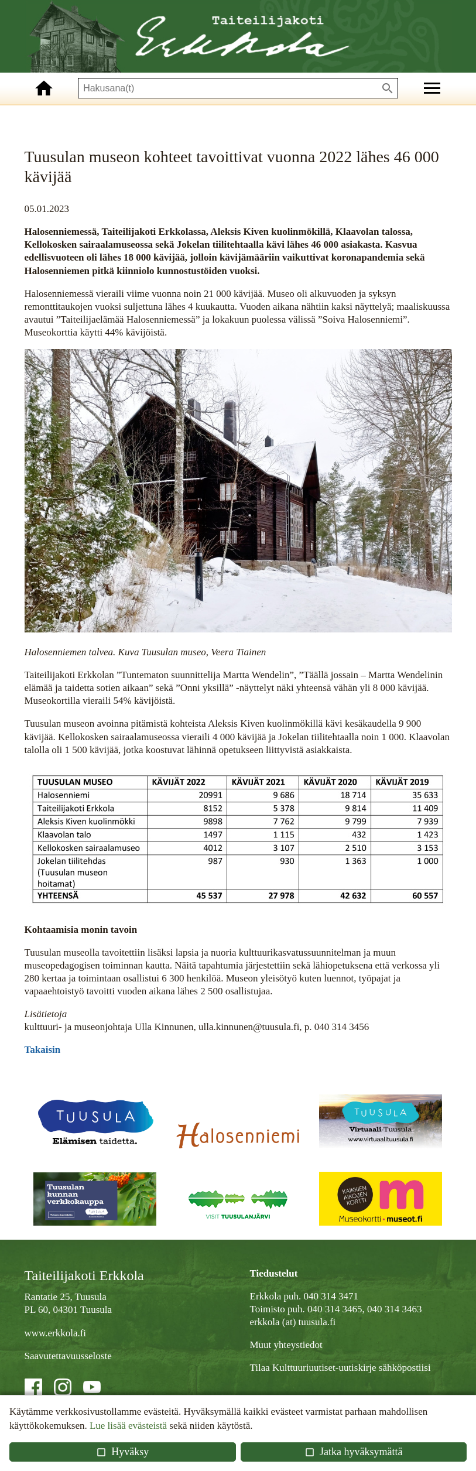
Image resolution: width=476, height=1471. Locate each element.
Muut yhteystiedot (286, 1344)
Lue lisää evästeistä (128, 1425)
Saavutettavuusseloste (68, 1355)
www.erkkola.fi (56, 1333)
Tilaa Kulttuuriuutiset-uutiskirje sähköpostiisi (340, 1367)
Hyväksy (122, 1452)
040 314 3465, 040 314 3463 (364, 1309)
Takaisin (43, 1049)
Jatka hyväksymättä (353, 1452)
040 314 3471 (331, 1296)
